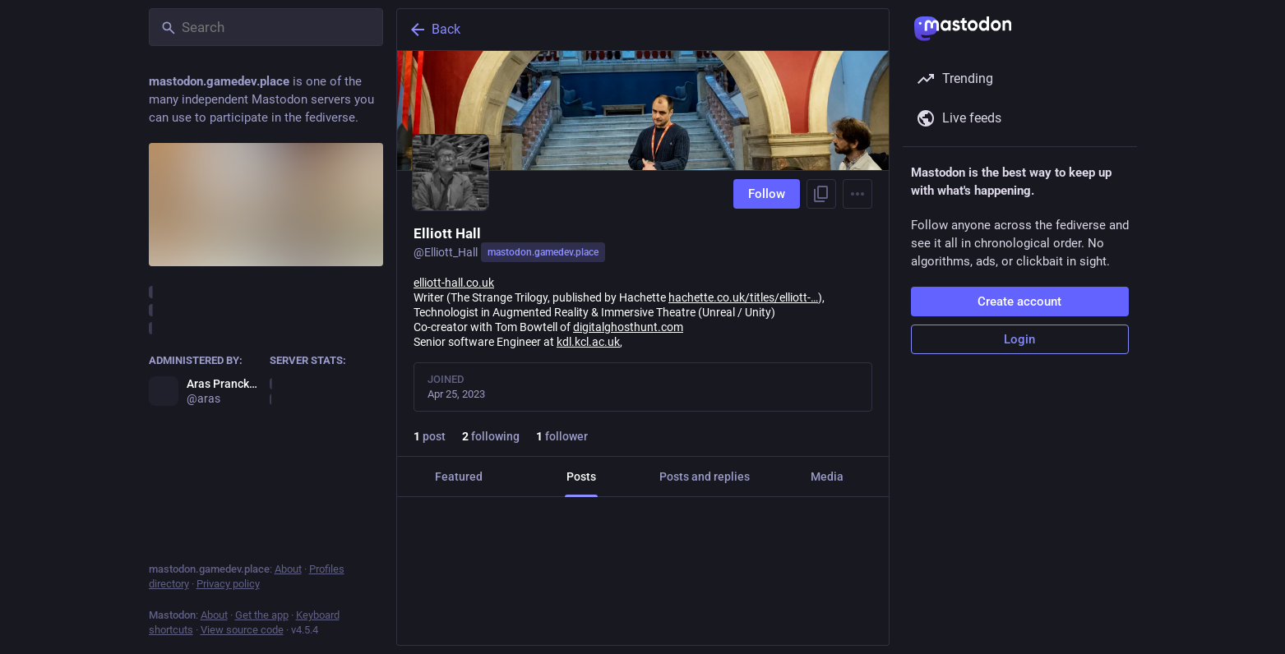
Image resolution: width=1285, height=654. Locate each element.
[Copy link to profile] (821, 194)
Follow (766, 194)
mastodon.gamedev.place (543, 252)
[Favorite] (649, 617)
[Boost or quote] (537, 617)
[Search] (266, 27)
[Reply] (426, 617)
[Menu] (857, 194)
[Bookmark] (754, 617)
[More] (866, 617)
